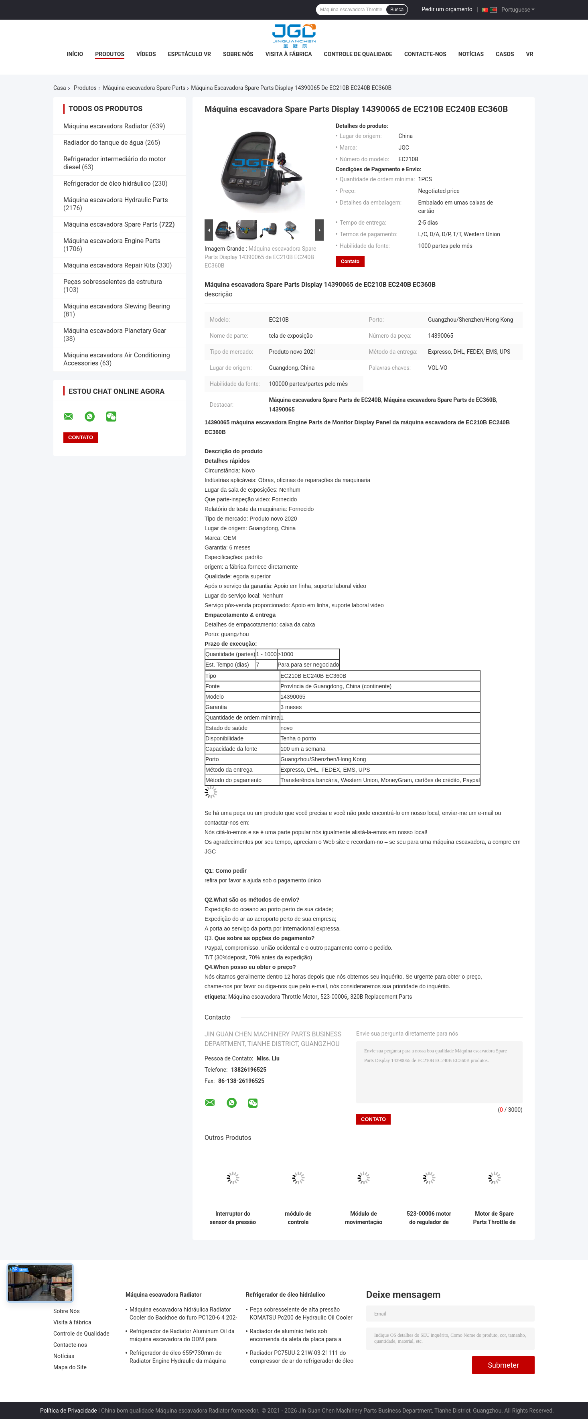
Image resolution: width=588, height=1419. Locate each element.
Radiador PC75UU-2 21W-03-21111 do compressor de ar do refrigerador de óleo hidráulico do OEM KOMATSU (301, 1358)
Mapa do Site (70, 1367)
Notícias (471, 54)
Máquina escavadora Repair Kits (109, 265)
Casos (505, 54)
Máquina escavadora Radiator (105, 126)
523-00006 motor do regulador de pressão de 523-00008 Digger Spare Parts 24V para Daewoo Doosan (429, 1218)
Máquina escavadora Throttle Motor (272, 996)
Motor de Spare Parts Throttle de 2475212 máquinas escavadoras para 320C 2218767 (494, 1218)
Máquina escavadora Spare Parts (144, 88)
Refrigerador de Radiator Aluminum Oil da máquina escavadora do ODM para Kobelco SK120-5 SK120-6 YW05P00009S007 (182, 1336)
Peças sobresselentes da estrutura (112, 282)
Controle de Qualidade (358, 54)
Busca (396, 9)
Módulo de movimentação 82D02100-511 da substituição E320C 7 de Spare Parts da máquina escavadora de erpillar (364, 1218)
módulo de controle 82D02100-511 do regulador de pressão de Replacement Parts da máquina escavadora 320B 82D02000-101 (298, 1218)
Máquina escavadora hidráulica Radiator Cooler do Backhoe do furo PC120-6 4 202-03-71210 (183, 1314)
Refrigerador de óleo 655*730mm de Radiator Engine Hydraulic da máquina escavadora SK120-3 (178, 1358)
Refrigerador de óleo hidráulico (107, 183)
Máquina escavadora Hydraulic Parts (115, 200)
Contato (350, 261)
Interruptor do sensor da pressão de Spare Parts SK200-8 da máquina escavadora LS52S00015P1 (233, 1218)
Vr (529, 54)
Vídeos (146, 54)
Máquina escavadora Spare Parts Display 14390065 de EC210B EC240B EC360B (260, 257)
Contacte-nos (425, 54)
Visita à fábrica (289, 54)
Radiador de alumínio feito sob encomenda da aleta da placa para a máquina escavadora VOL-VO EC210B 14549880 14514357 (297, 1336)
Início (75, 54)
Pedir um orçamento (447, 9)
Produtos (109, 54)
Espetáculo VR (189, 54)
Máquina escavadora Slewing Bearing (116, 306)
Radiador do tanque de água (103, 142)
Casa (59, 88)
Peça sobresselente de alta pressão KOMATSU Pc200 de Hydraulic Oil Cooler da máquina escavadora (301, 1314)
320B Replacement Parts (381, 996)
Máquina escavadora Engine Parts (111, 241)
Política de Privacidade (68, 1410)
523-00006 (333, 996)
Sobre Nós (238, 54)
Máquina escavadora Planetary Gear (114, 330)
